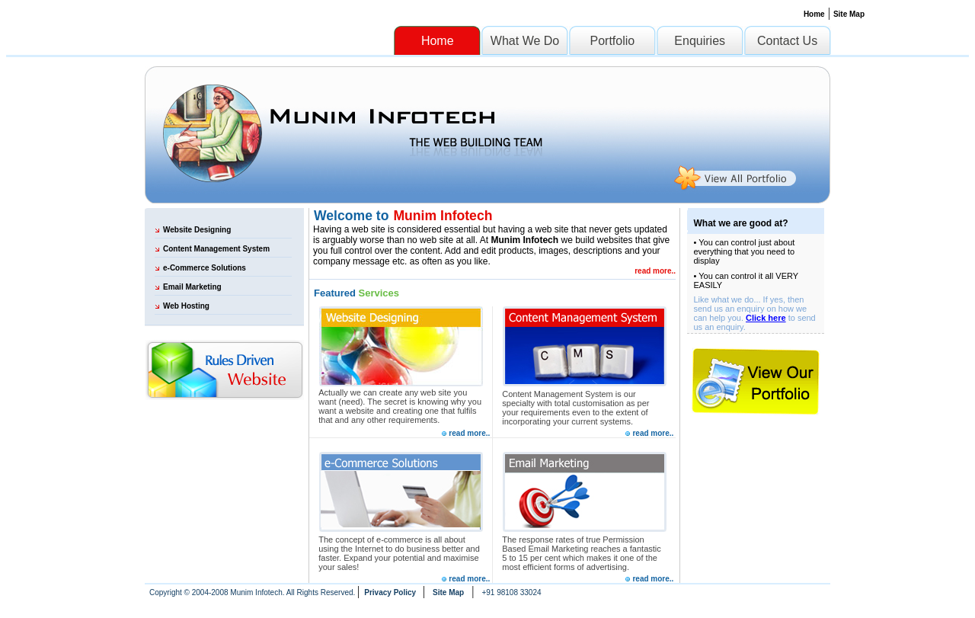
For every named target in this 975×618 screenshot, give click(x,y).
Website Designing (197, 230)
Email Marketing (192, 287)
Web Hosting (186, 306)
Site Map (849, 14)
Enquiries (699, 40)
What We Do (525, 40)
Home (814, 14)
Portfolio (612, 40)
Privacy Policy (391, 592)
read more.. (655, 271)
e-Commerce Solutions (204, 268)
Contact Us (787, 40)
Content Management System (216, 249)
